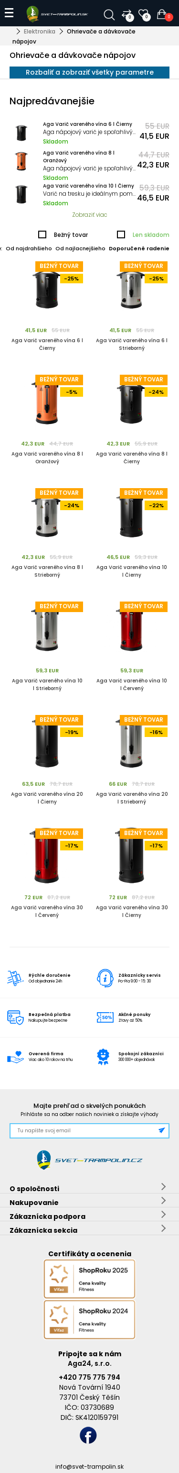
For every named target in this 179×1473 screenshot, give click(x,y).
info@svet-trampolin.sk (89, 1466)
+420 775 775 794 (89, 1377)
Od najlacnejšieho (80, 248)
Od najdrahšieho (29, 248)
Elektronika (39, 31)
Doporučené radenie (139, 248)
